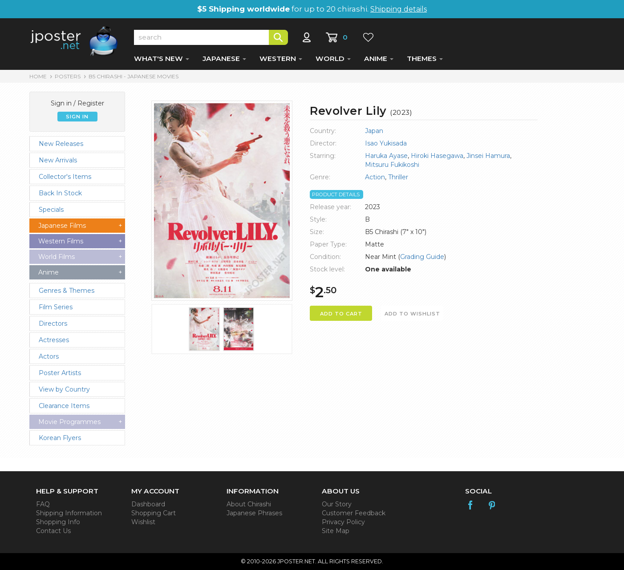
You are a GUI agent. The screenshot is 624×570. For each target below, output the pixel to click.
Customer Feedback (353, 513)
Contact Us (53, 531)
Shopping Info (58, 522)
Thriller (398, 177)
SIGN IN (77, 116)
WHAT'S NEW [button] (161, 58)
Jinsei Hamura (488, 156)
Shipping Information (69, 513)
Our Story (337, 504)
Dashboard (148, 504)
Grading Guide (422, 257)
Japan (374, 131)
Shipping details (398, 9)
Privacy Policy (343, 522)
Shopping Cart (153, 513)
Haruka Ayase (386, 156)
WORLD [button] (333, 58)
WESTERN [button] (280, 58)
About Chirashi (249, 504)
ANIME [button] (378, 58)
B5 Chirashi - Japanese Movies (133, 76)
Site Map (335, 531)
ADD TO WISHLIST (412, 314)
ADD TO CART (341, 314)
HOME (38, 76)
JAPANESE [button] (224, 58)
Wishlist (143, 522)
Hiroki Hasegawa (437, 156)
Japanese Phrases (254, 513)
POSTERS (68, 76)
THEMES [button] (425, 58)
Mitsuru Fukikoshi (392, 165)
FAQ (43, 504)
